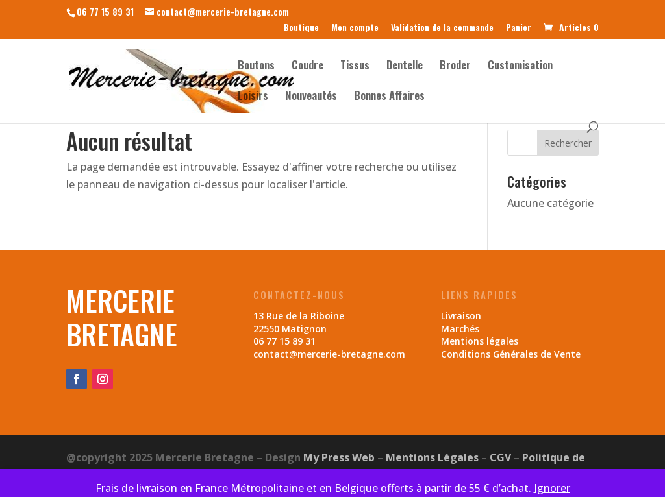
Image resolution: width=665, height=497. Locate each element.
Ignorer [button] (552, 488)
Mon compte (355, 28)
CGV (500, 457)
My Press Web (339, 457)
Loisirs (253, 97)
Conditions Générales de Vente (511, 354)
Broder (455, 66)
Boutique (301, 28)
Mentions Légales (432, 457)
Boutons (256, 66)
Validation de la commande (442, 28)
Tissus (355, 66)
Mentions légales (479, 341)
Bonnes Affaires (389, 97)
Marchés (460, 328)
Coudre (307, 66)
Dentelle (404, 66)
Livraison (461, 315)
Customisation (520, 66)
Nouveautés (311, 97)
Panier (518, 28)
